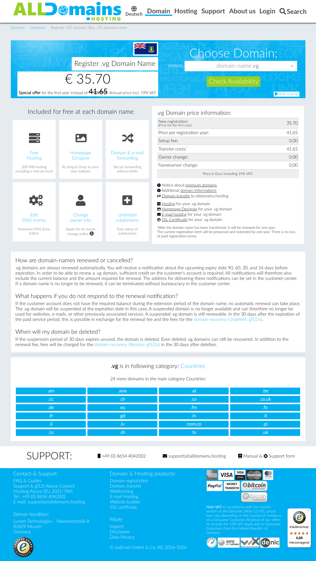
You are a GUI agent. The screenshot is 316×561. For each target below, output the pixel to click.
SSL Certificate (174, 220)
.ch (122, 399)
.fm (194, 407)
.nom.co (193, 424)
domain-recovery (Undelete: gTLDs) (228, 319)
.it (265, 416)
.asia (122, 391)
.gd (122, 416)
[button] (292, 66)
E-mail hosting (174, 214)
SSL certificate (123, 507)
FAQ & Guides (27, 481)
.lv (122, 424)
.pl (265, 424)
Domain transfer (176, 196)
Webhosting (121, 491)
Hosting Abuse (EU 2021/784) (43, 491)
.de (51, 407)
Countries (193, 366)
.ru (50, 432)
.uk (265, 432)
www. (176, 65)
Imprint (117, 527)
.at (193, 391)
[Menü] (308, 511)
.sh (122, 432)
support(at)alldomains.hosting (194, 456)
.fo (265, 407)
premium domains (201, 185)
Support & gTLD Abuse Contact (44, 486)
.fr (51, 416)
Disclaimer (120, 532)
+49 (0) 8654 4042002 (122, 456)
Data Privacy (122, 537)
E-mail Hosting (124, 497)
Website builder (125, 502)
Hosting (168, 204)
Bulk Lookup (286, 94)
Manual (248, 456)
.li (50, 424)
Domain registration (129, 481)
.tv (193, 432)
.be (265, 391)
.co (193, 399)
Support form (279, 456)
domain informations (198, 191)
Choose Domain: (233, 53)
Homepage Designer (179, 209)
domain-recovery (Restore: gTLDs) (127, 345)
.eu (122, 407)
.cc (50, 399)
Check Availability (234, 81)
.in (193, 416)
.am (50, 391)
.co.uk (265, 399)
